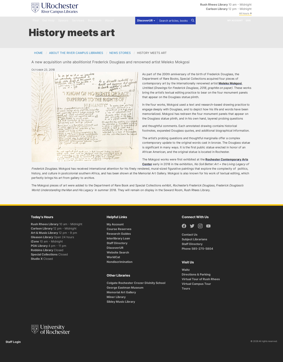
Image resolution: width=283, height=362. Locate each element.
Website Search (118, 252)
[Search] (193, 20)
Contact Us (189, 235)
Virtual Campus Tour (196, 284)
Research (94, 20)
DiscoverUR (115, 248)
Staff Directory (117, 243)
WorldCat (113, 257)
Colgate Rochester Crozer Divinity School (136, 283)
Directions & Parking (196, 274)
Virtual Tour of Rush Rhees (201, 279)
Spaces (63, 20)
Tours (186, 288)
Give (248, 20)
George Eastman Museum (125, 288)
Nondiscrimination (119, 262)
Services (78, 20)
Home (38, 53)
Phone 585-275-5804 (197, 249)
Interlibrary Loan (118, 238)
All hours (245, 13)
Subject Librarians (194, 239)
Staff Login (13, 342)
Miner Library (116, 297)
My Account (235, 20)
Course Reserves (119, 229)
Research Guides (119, 234)
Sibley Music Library (121, 302)
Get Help (48, 20)
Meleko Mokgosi (230, 83)
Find (36, 20)
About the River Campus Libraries (76, 53)
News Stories (120, 53)
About (109, 20)
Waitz (186, 270)
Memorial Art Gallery (121, 292)
